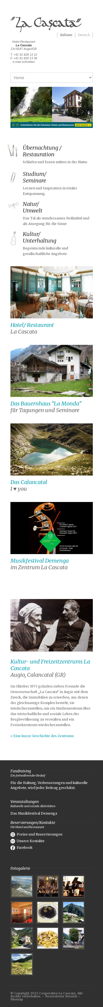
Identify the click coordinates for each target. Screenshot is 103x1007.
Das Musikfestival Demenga (33, 813)
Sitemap (16, 999)
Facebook (21, 847)
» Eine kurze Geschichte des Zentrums (42, 736)
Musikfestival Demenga (39, 560)
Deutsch (84, 35)
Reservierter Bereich (61, 996)
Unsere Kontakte (27, 841)
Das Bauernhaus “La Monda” (45, 403)
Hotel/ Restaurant (32, 324)
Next (82, 112)
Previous (72, 112)
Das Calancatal (28, 482)
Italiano (66, 35)
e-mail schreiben (24, 61)
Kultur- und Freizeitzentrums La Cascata (50, 665)
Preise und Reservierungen (36, 834)
